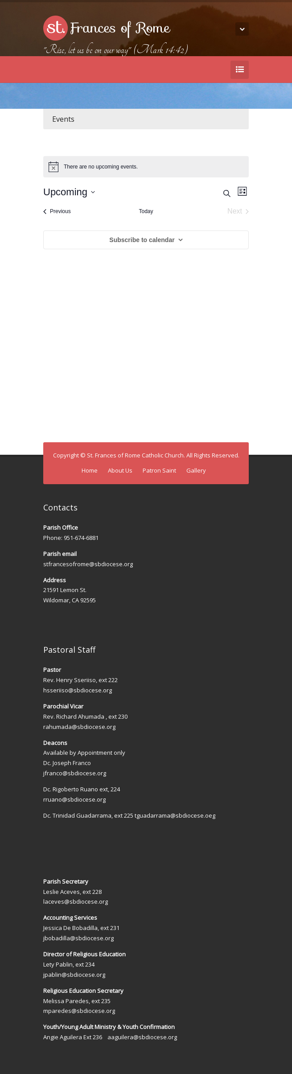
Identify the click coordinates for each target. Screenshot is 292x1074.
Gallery (196, 470)
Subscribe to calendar (141, 239)
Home (90, 470)
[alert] (146, 166)
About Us (120, 470)
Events (63, 119)
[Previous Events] (57, 211)
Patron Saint (159, 470)
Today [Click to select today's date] (146, 211)
